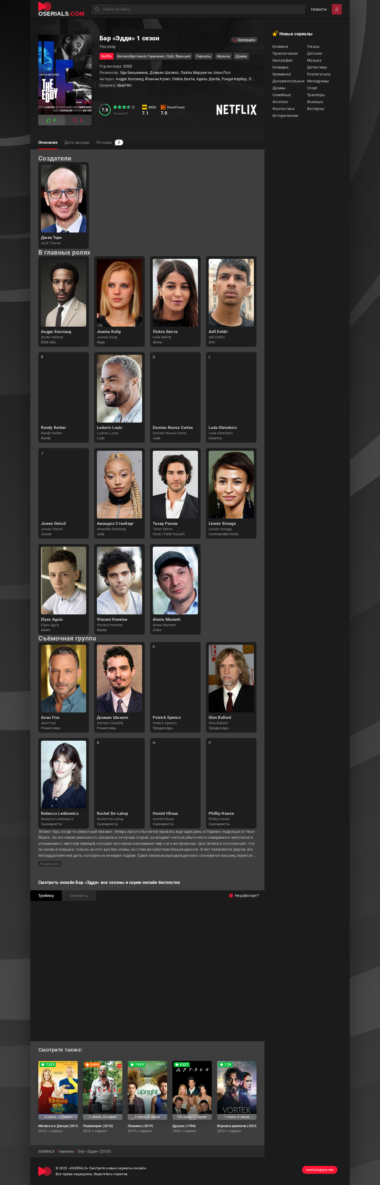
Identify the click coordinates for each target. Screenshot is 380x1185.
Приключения (285, 53)
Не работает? (244, 895)
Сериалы (203, 56)
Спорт (312, 88)
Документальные (288, 81)
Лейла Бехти (165, 331)
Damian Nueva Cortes (173, 427)
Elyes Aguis (52, 619)
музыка (223, 56)
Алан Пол (50, 717)
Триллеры (316, 95)
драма (241, 56)
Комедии (280, 67)
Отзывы (121, 143)
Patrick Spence (167, 717)
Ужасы (313, 46)
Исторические (285, 115)
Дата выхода (82, 142)
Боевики (280, 46)
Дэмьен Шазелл (113, 717)
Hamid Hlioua (165, 813)
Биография (282, 60)
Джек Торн (51, 237)
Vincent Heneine (112, 619)
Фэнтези (280, 102)
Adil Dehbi (218, 331)
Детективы (317, 67)
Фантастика (283, 109)
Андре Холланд (56, 331)
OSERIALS (47, 1151)
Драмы (279, 88)
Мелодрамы (318, 81)
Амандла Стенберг (115, 523)
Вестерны (315, 109)
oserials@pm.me (316, 1171)
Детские (314, 53)
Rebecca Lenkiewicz (60, 813)
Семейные (281, 95)
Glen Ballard (220, 717)
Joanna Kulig (109, 331)
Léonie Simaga (222, 523)
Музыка (314, 60)
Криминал (281, 74)
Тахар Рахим (165, 523)
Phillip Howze (221, 813)
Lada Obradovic (223, 427)
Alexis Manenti (166, 619)
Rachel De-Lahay (112, 813)
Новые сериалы (292, 33)
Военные (315, 102)
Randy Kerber (53, 427)
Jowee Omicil (53, 523)
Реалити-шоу (319, 74)
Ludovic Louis (109, 427)
